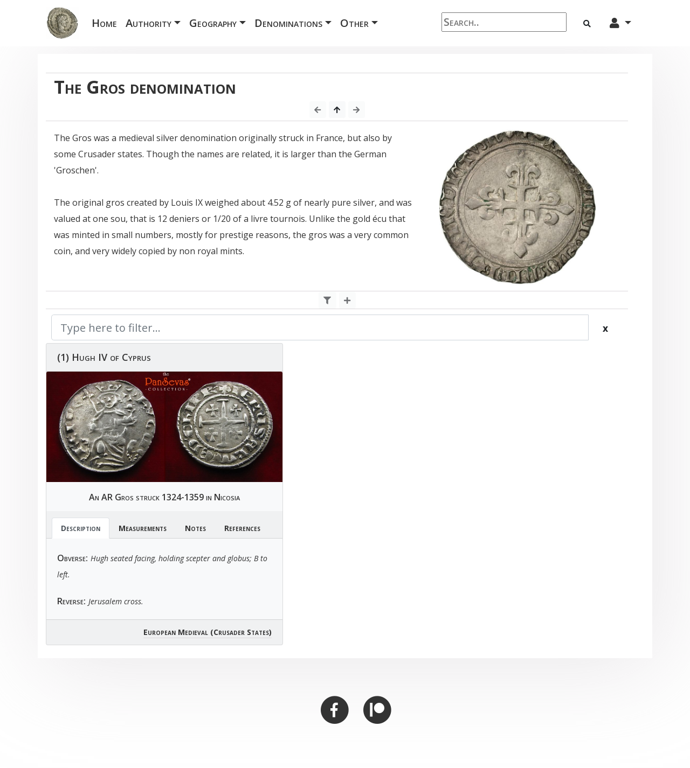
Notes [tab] (195, 528)
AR (107, 497)
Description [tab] (80, 528)
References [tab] (242, 528)
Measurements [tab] (143, 528)
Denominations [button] (288, 23)
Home (106, 22)
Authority (148, 23)
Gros (124, 497)
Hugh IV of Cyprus (111, 357)
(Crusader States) (241, 632)
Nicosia (227, 497)
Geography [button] (213, 23)
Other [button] (354, 23)
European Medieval (175, 632)
